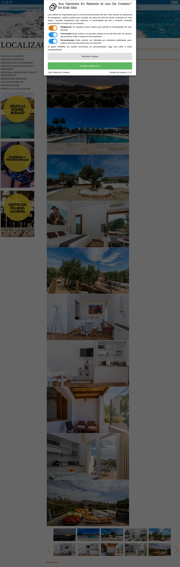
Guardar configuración (90, 66)
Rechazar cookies (90, 56)
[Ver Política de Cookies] (59, 72)
